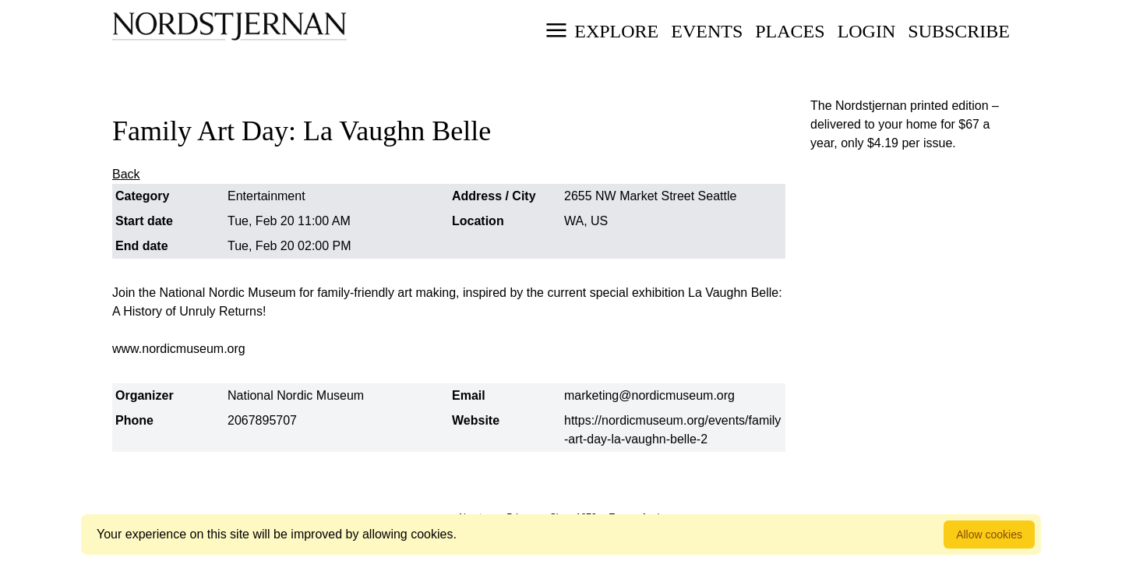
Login (867, 31)
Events (707, 31)
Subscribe (959, 31)
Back (126, 174)
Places (789, 31)
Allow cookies (989, 534)
